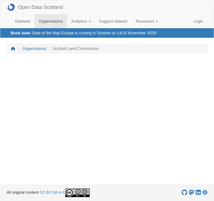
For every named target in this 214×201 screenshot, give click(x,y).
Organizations (53, 20)
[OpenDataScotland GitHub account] (184, 192)
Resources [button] (147, 21)
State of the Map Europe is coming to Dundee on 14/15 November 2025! (94, 33)
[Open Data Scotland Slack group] (204, 192)
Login (198, 21)
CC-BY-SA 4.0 (52, 192)
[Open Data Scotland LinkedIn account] (198, 192)
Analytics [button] (81, 21)
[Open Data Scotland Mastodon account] (191, 192)
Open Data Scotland (35, 7)
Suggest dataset (113, 21)
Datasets (22, 21)
